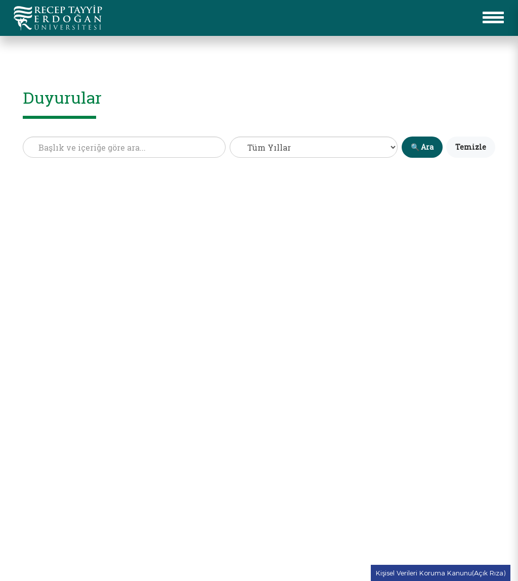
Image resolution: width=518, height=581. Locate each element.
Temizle (470, 147)
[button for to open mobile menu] (493, 17)
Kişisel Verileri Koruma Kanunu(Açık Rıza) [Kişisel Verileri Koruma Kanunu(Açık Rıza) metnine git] (440, 573)
